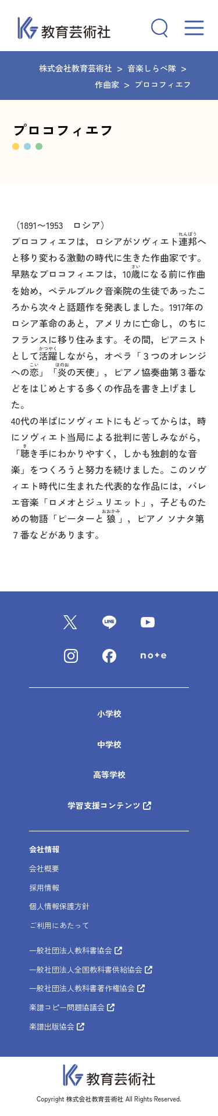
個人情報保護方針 (59, 906)
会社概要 (44, 868)
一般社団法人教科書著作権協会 (87, 988)
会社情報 (44, 849)
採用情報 (44, 887)
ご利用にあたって (59, 925)
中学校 (109, 744)
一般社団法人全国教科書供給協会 (90, 969)
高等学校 (109, 774)
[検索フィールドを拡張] (155, 27)
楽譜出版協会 (56, 1026)
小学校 (109, 713)
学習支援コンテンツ (105, 805)
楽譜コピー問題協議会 (72, 1007)
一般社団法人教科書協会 (75, 950)
